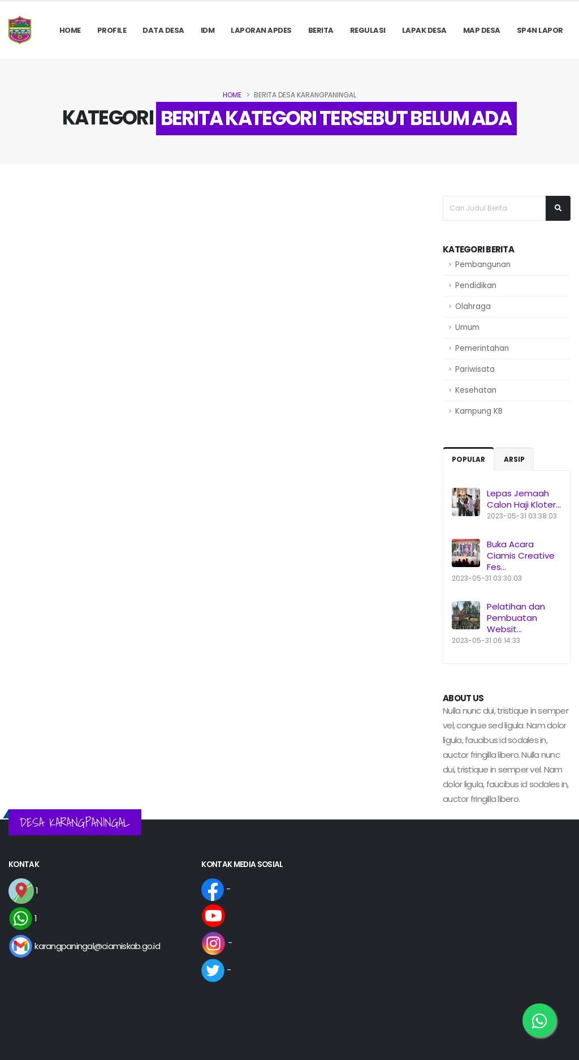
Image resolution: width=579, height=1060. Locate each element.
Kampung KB (479, 411)
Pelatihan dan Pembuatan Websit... (516, 617)
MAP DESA (481, 30)
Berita (321, 30)
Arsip (514, 459)
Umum (467, 327)
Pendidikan (475, 285)
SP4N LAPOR (540, 30)
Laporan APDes (261, 30)
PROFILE (112, 30)
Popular (468, 459)
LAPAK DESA (424, 30)
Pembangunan (483, 264)
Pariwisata (475, 369)
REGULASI (368, 30)
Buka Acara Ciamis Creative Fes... (521, 555)
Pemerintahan (482, 348)
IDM (208, 30)
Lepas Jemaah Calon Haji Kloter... (524, 498)
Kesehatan (475, 390)
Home (70, 30)
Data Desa (163, 30)
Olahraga (473, 306)
